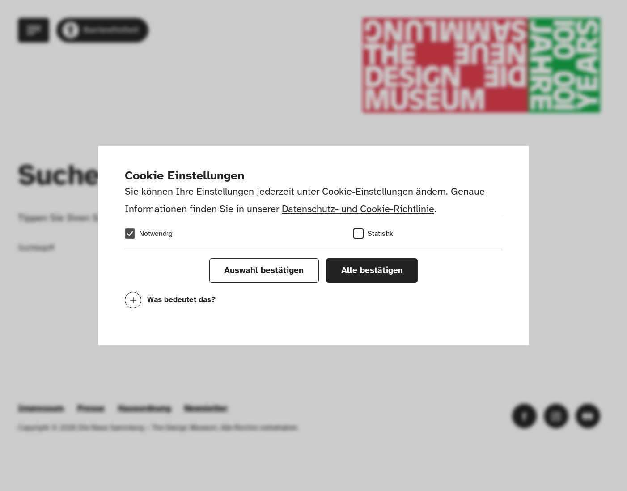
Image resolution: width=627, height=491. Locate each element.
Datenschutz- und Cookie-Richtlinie (358, 209)
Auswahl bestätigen (264, 270)
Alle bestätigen (372, 270)
